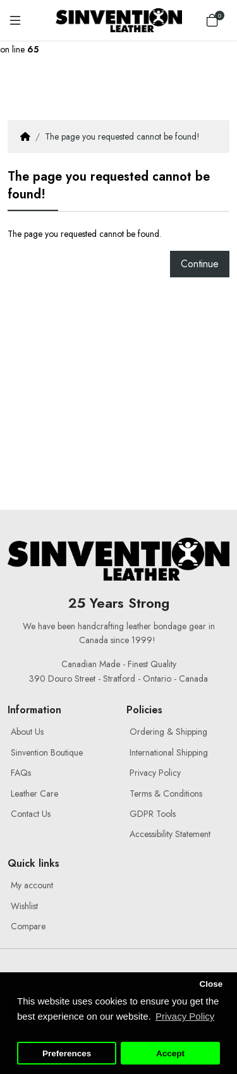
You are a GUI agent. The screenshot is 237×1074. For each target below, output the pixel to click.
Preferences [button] (66, 1053)
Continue (200, 263)
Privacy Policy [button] (184, 1016)
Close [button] (210, 984)
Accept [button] (170, 1053)
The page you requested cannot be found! (122, 136)
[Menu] (15, 20)
